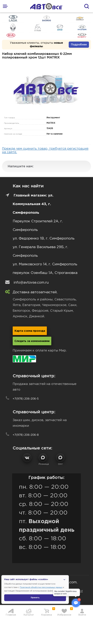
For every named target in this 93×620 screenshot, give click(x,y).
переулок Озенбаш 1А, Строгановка (45, 272)
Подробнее (79, 44)
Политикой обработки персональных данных (41, 587)
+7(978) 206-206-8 (26, 435)
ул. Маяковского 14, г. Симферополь (45, 264)
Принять (35, 597)
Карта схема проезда (29, 331)
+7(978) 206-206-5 (26, 399)
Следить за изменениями (32, 341)
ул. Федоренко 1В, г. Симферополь (44, 238)
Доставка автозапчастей (35, 292)
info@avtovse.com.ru (31, 282)
